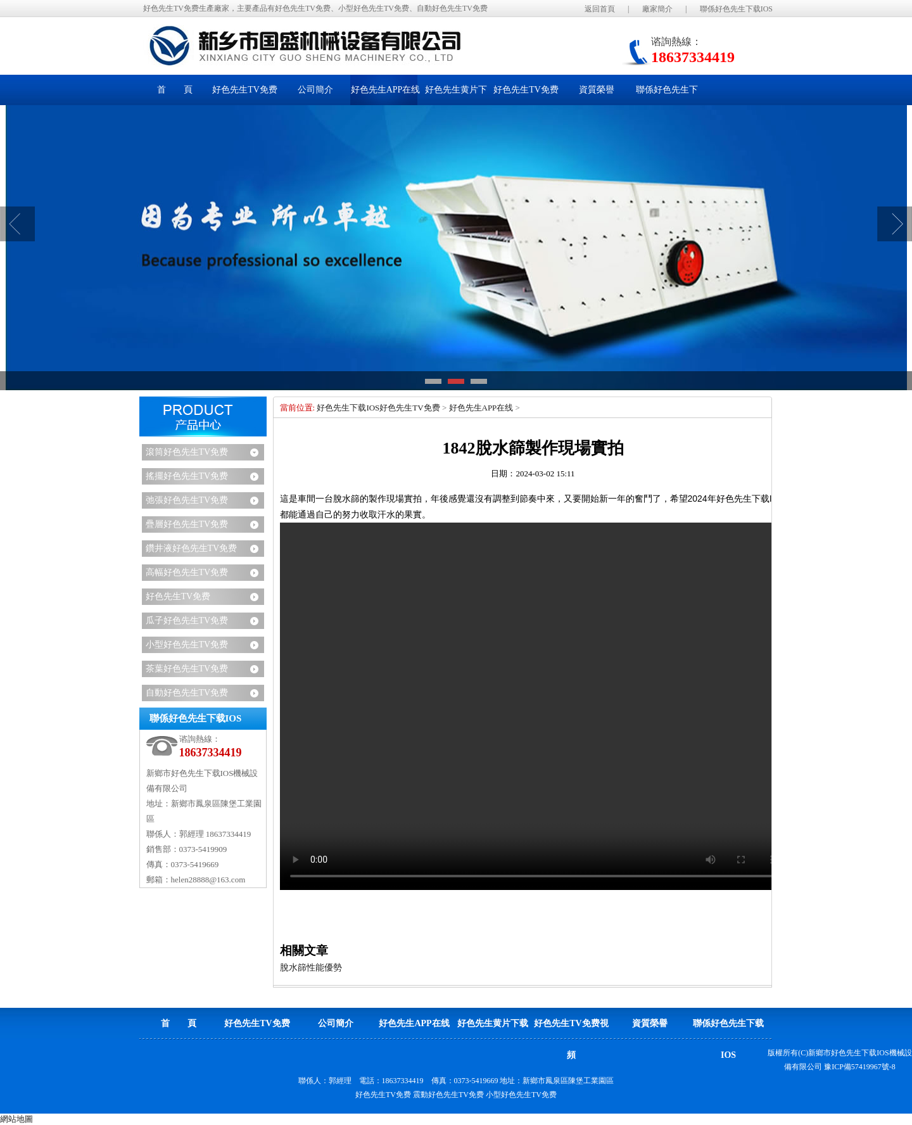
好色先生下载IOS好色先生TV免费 (378, 407)
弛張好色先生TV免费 (187, 500)
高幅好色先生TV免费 (187, 572)
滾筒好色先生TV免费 (187, 452)
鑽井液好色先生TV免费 (192, 548)
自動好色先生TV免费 (187, 692)
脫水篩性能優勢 (311, 967)
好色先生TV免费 (178, 596)
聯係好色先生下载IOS (736, 8)
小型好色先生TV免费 (187, 644)
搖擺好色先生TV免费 (187, 476)
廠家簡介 (657, 8)
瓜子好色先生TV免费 (187, 620)
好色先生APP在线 (481, 407)
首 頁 (175, 89)
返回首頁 (600, 8)
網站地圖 (16, 1119)
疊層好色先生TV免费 (187, 524)
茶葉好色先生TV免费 (187, 668)
